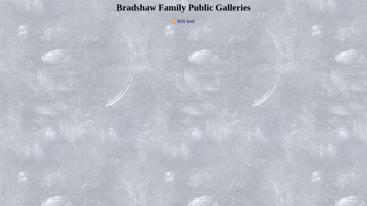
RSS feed (183, 21)
